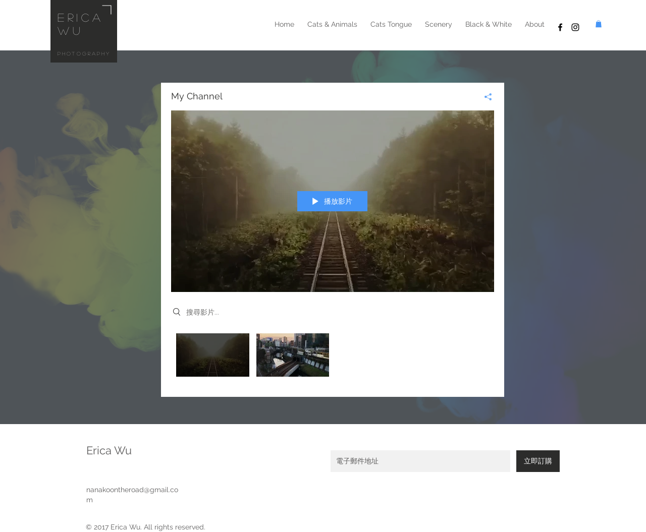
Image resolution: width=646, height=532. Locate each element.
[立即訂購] (538, 461)
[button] (599, 23)
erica (81, 17)
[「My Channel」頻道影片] (332, 357)
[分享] (484, 97)
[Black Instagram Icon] (575, 27)
